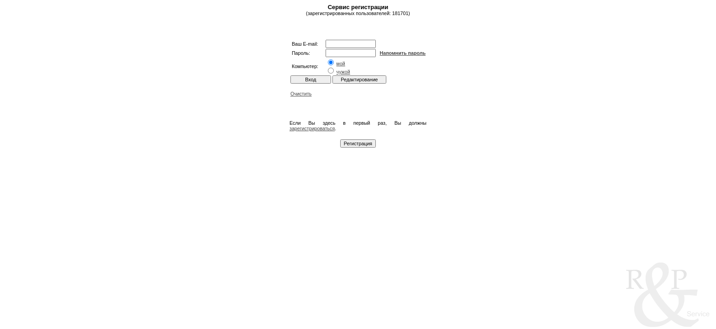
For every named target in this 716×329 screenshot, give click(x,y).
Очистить (300, 93)
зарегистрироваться (312, 128)
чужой (343, 71)
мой (341, 63)
